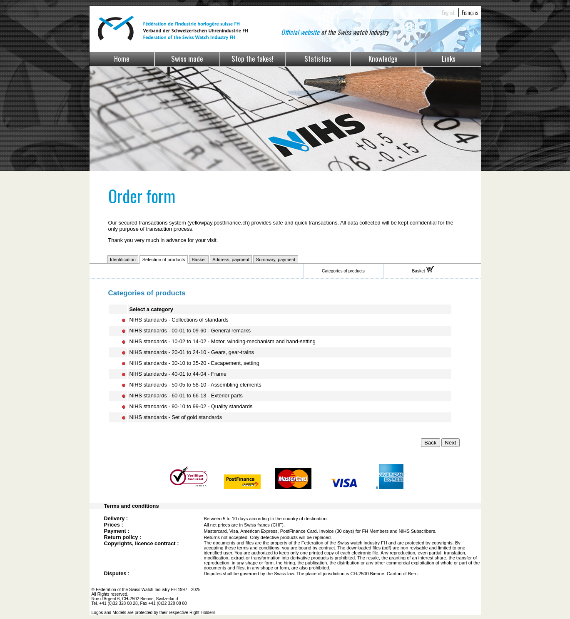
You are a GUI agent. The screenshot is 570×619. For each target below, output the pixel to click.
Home (121, 58)
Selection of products (163, 259)
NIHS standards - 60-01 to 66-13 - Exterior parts (186, 395)
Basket (199, 259)
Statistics (317, 58)
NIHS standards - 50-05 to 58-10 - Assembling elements (195, 385)
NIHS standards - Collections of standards (179, 320)
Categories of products (343, 271)
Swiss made (187, 58)
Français (470, 12)
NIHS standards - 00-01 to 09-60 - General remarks (190, 330)
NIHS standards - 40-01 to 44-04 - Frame (178, 374)
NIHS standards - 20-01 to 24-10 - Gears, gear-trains (191, 352)
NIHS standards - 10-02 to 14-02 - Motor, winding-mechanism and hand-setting (222, 341)
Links (449, 58)
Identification (123, 259)
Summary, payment (276, 259)
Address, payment (230, 259)
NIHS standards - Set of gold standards (175, 417)
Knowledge (383, 58)
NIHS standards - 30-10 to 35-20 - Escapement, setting (194, 363)
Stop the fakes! (252, 58)
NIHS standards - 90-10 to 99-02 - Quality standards (191, 406)
